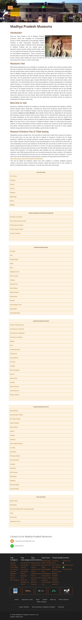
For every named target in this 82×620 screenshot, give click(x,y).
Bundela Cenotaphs (16, 217)
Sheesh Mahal (14, 484)
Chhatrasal (13, 353)
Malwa (23, 573)
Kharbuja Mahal (15, 456)
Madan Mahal (14, 292)
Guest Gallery (24, 607)
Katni (11, 513)
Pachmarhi (13, 517)
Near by (53, 599)
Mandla (12, 300)
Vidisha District (14, 395)
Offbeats (12, 192)
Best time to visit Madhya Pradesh (56, 567)
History (12, 184)
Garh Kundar (14, 276)
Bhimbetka (13, 505)
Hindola (12, 435)
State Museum (14, 386)
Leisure (12, 188)
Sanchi (12, 374)
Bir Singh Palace (15, 419)
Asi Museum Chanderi (17, 329)
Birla (11, 345)
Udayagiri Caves (15, 521)
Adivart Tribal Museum (17, 325)
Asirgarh (12, 251)
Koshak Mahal (14, 460)
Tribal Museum (14, 390)
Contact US (67, 560)
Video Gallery (42, 601)
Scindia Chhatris (15, 233)
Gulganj (12, 280)
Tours (38, 599)
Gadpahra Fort (14, 272)
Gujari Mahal (14, 358)
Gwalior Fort (14, 284)
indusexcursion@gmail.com (25, 541)
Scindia (12, 382)
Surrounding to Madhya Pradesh (43, 607)
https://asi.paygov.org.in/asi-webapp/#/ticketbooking (26, 158)
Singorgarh (13, 309)
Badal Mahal (14, 410)
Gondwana (24, 571)
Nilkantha (13, 468)
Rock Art (24, 580)
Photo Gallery (64, 599)
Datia (11, 263)
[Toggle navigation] (10, 7)
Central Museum (15, 349)
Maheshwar (13, 296)
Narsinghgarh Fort (15, 304)
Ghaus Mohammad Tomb (18, 221)
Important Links (27, 599)
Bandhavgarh (14, 259)
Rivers (12, 201)
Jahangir (12, 439)
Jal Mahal (13, 452)
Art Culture (13, 176)
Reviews (61, 607)
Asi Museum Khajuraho (17, 333)
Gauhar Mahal (14, 423)
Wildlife (12, 205)
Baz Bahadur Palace (16, 415)
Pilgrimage (13, 196)
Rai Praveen (14, 472)
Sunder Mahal (14, 489)
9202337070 (17, 546)
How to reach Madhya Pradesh (57, 573)
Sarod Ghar (13, 378)
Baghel (12, 341)
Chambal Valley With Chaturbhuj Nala (22, 509)
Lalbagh (12, 366)
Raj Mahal (13, 476)
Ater (11, 255)
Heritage (12, 180)
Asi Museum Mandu (16, 337)
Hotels (45, 599)
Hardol (12, 431)
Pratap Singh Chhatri (16, 229)
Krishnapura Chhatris (16, 225)
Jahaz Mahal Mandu (16, 443)
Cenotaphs (24, 565)
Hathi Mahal (14, 288)
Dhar (11, 267)
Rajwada (12, 480)
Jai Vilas (12, 362)
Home (17, 599)
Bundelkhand (25, 563)
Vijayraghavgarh (15, 313)
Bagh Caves (14, 501)
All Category (14, 580)
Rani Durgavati (14, 370)
